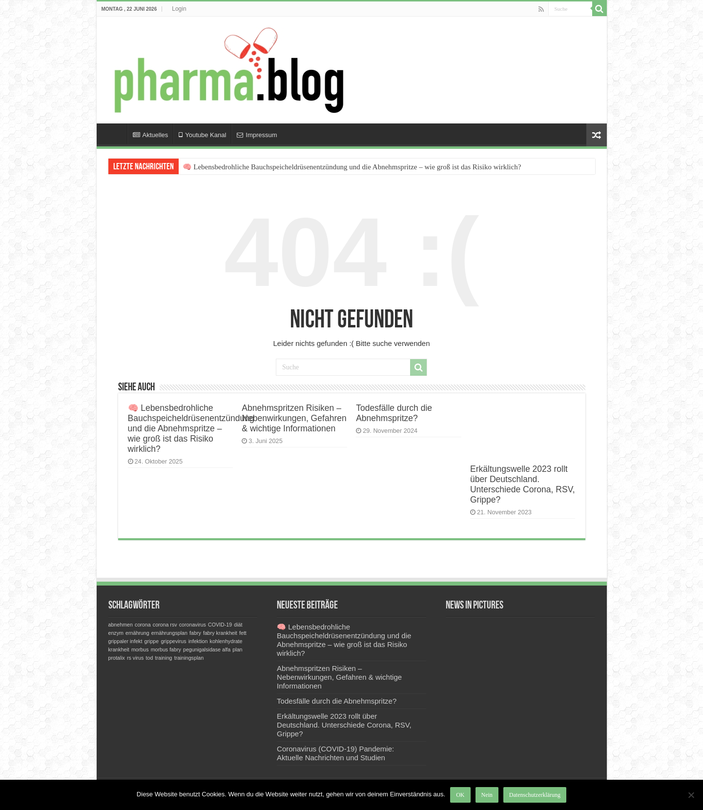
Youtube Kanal (202, 135)
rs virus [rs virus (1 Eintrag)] (135, 658)
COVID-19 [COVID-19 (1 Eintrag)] (220, 625)
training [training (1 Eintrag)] (163, 658)
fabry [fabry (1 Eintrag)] (195, 633)
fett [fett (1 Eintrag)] (243, 633)
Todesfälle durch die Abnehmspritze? (394, 413)
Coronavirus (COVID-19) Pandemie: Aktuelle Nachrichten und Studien (335, 753)
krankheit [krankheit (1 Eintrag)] (118, 649)
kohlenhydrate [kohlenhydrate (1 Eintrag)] (226, 641)
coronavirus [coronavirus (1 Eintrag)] (192, 625)
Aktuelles (150, 135)
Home (114, 133)
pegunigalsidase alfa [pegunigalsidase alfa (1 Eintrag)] (206, 649)
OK (460, 794)
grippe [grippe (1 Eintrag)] (152, 641)
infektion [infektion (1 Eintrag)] (198, 641)
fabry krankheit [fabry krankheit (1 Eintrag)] (220, 633)
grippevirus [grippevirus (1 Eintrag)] (173, 641)
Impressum (257, 135)
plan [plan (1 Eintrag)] (237, 649)
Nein (487, 794)
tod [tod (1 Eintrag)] (149, 658)
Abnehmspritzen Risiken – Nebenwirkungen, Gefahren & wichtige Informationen (294, 418)
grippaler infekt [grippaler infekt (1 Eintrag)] (125, 641)
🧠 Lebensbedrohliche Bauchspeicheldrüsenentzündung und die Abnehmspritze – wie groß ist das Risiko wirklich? (352, 167)
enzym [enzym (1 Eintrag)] (116, 633)
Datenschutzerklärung (534, 794)
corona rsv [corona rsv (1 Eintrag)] (165, 625)
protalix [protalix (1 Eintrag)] (116, 658)
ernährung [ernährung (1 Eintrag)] (137, 633)
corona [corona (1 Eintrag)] (143, 625)
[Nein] (691, 795)
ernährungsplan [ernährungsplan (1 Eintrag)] (169, 633)
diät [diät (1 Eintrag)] (238, 625)
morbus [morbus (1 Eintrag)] (140, 649)
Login (179, 8)
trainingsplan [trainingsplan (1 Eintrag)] (189, 658)
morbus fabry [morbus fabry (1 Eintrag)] (166, 649)
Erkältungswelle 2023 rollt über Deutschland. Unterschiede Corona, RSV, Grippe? (522, 484)
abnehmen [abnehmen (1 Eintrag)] (120, 625)
